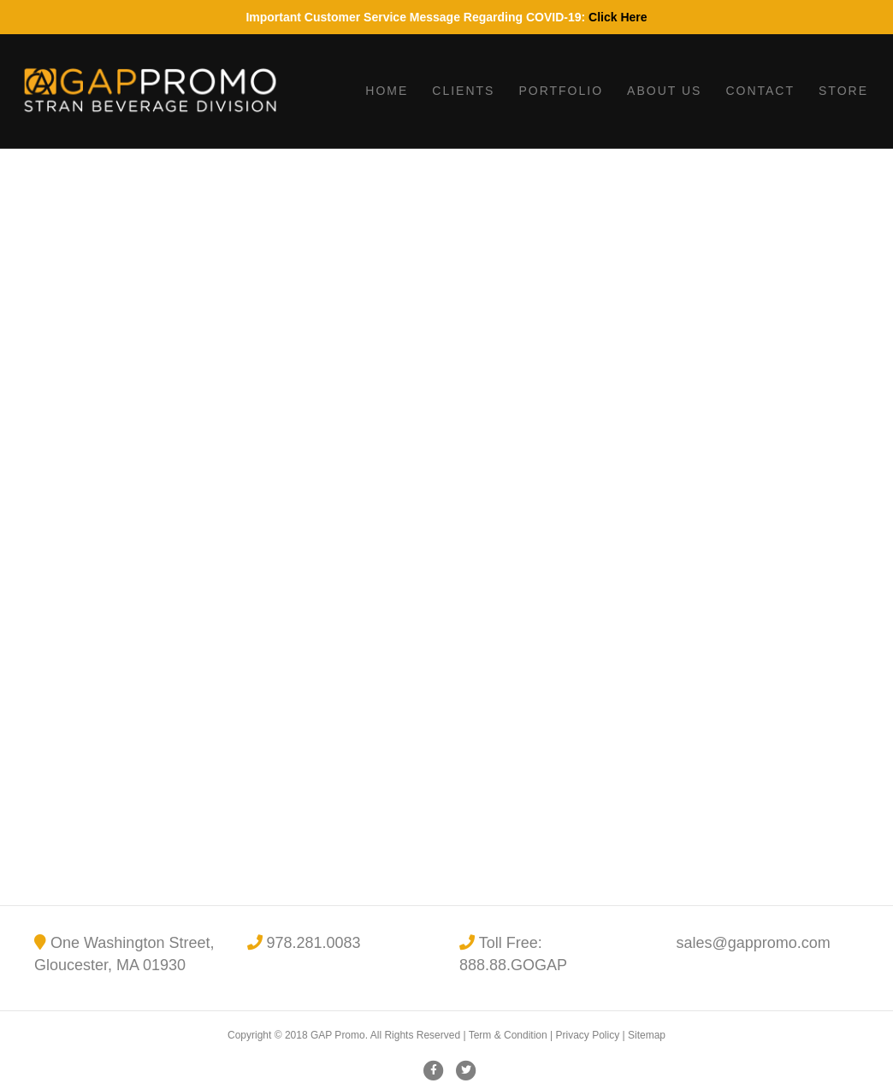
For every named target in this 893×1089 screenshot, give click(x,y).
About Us (664, 90)
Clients (463, 90)
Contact (760, 90)
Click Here (617, 17)
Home (386, 90)
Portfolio (560, 90)
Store (843, 90)
